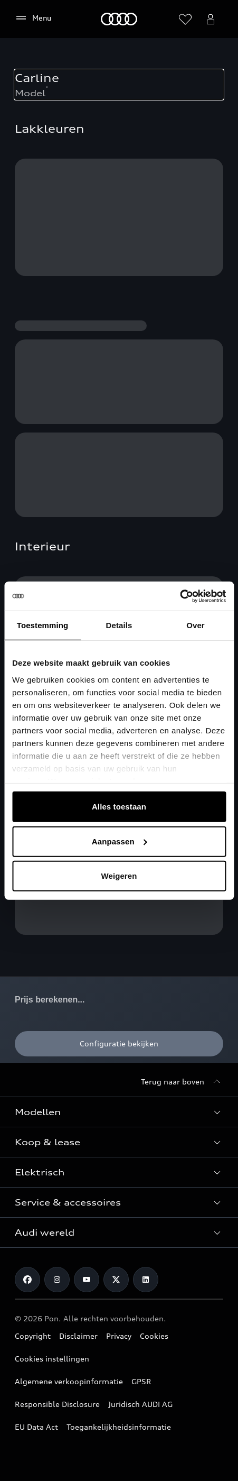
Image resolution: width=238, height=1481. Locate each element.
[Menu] (33, 18)
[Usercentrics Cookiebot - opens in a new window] (180, 596)
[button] (119, 1112)
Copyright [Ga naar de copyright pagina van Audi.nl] (33, 1335)
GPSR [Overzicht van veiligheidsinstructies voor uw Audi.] (141, 1381)
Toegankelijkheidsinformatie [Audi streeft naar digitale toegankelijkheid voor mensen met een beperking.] (118, 1426)
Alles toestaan (119, 806)
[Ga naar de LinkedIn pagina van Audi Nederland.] (145, 1279)
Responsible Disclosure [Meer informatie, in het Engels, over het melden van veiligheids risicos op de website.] (57, 1404)
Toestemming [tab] (43, 625)
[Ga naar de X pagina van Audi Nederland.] (116, 1279)
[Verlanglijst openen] (185, 19)
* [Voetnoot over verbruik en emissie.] (46, 88)
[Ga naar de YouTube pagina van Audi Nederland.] (86, 1279)
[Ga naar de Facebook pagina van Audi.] (27, 1279)
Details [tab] (119, 625)
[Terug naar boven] (182, 1081)
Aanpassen (119, 840)
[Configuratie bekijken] (119, 1043)
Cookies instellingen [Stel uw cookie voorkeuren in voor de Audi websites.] (52, 1358)
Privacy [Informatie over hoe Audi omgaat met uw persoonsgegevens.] (118, 1335)
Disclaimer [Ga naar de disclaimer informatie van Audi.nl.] (78, 1335)
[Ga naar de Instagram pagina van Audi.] (57, 1279)
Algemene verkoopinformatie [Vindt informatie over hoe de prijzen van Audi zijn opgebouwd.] (69, 1381)
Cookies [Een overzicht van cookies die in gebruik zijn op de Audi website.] (154, 1335)
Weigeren (119, 875)
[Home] (119, 19)
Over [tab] (195, 625)
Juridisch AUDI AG (140, 1404)
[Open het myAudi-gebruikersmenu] (210, 19)
